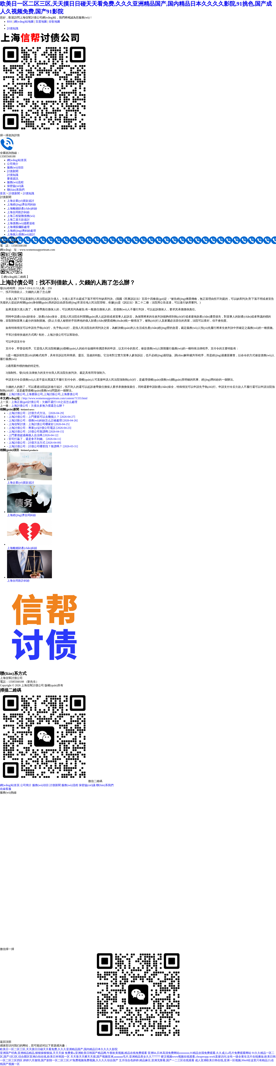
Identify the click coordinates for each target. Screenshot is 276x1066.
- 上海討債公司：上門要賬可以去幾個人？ (41, 416)
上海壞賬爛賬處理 (18, 226)
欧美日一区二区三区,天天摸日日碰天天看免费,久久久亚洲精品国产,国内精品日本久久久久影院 (59, 1049)
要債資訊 (12, 178)
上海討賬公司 (52, 394)
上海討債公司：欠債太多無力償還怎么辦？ (38, 405)
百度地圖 (41, 21)
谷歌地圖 (54, 21)
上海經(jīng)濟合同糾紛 (21, 204)
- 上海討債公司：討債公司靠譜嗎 (35, 431)
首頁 (3, 193)
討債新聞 (12, 171)
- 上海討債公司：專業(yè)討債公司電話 (39, 427)
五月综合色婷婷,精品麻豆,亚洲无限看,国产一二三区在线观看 (156, 1060)
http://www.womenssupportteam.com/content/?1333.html (55, 398)
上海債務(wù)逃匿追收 (21, 223)
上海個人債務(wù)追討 (21, 234)
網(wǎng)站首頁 (17, 160)
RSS (9, 21)
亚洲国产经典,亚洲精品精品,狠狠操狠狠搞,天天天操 (32, 1052)
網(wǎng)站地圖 (24, 21)
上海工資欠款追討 (18, 219)
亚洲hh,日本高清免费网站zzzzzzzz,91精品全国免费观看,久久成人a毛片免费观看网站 (199, 1052)
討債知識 (12, 28)
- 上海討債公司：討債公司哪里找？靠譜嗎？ (42, 446)
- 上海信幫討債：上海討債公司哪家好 (38, 424)
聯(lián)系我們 (15, 189)
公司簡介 (12, 163)
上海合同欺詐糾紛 (18, 212)
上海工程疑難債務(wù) (21, 215)
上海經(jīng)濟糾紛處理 (21, 230)
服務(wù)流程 (15, 182)
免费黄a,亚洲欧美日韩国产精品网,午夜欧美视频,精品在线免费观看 (106, 1052)
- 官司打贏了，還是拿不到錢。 (34, 438)
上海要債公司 (69, 394)
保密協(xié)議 (15, 185)
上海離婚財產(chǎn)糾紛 (22, 208)
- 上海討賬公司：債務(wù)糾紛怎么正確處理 (42, 420)
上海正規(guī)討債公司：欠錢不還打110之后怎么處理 (44, 401)
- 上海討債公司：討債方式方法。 (35, 413)
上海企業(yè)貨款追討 (20, 200)
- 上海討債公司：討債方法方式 (34, 442)
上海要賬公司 (34, 394)
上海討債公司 (16, 394)
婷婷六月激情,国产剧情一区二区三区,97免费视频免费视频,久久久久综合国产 (70, 1060)
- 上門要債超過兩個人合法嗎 (32, 435)
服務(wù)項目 (15, 167)
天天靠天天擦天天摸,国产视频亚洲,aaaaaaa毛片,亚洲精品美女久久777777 (115, 1056)
